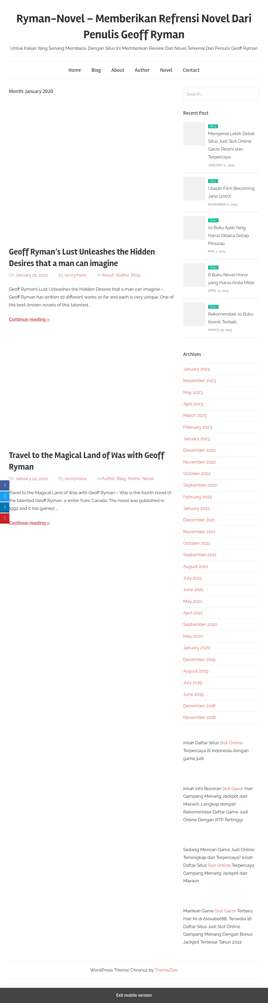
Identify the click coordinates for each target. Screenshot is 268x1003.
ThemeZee (166, 970)
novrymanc (76, 275)
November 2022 (199, 462)
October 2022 (197, 473)
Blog (96, 70)
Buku (213, 220)
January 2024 (196, 369)
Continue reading (27, 319)
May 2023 (193, 392)
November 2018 (199, 717)
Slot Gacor (232, 788)
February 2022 (197, 496)
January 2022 (196, 508)
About (117, 70)
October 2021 (196, 543)
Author (142, 70)
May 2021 (192, 601)
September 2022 (200, 485)
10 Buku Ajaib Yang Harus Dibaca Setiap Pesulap (228, 235)
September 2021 (199, 554)
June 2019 (193, 694)
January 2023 (196, 438)
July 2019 (192, 682)
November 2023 (199, 380)
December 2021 (199, 519)
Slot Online (231, 742)
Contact (191, 70)
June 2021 (193, 589)
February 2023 (197, 427)
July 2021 (192, 578)
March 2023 (195, 415)
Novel (166, 70)
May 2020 (193, 636)
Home (75, 70)
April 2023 (193, 403)
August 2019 (195, 671)
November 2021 (199, 531)
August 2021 (195, 566)
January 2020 (196, 647)
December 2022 (199, 450)
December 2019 (199, 659)
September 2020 (200, 624)
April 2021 (193, 612)
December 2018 (199, 705)
